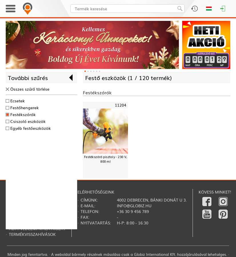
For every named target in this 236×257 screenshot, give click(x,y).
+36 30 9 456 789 (133, 211)
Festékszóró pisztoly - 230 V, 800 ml (105, 159)
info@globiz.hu (134, 205)
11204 (120, 105)
